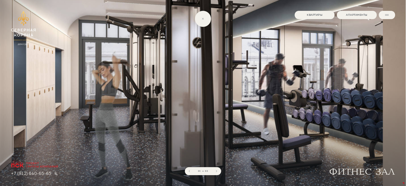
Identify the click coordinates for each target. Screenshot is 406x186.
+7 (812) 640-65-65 (31, 173)
